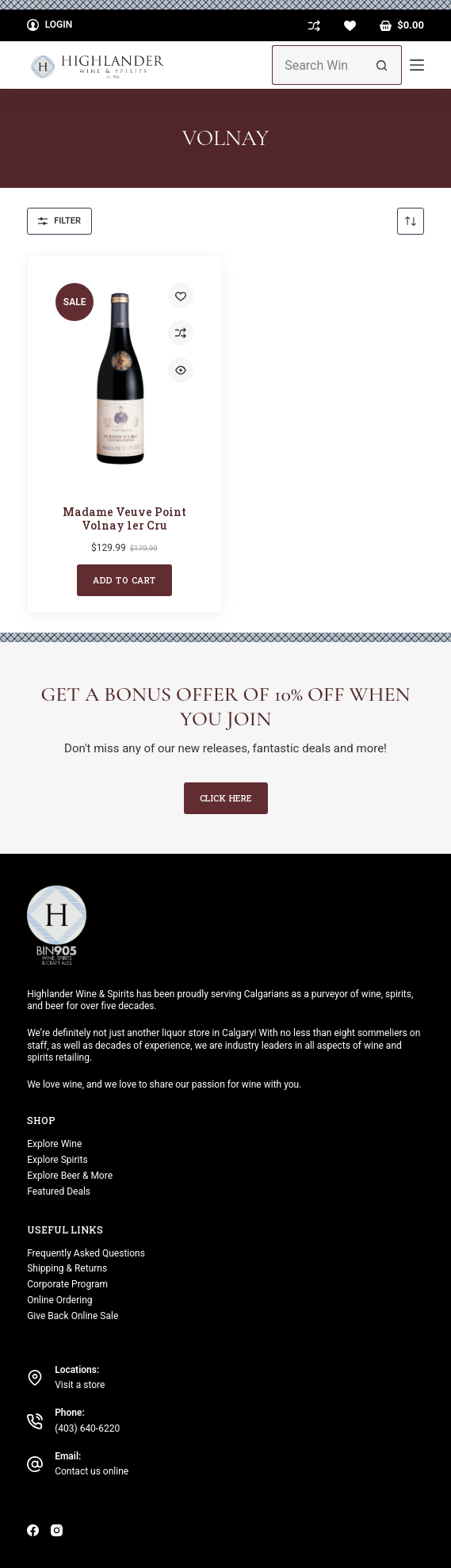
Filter (59, 221)
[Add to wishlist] (180, 295)
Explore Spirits (57, 1159)
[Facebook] (33, 1530)
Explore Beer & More (70, 1175)
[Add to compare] (180, 333)
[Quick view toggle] (180, 370)
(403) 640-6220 (87, 1428)
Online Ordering (59, 1300)
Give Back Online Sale (72, 1315)
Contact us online (91, 1471)
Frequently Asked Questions (86, 1253)
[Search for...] (317, 65)
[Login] (49, 25)
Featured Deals (58, 1191)
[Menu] (417, 65)
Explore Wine (54, 1143)
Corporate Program (67, 1284)
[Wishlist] (350, 26)
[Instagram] (57, 1530)
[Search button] (382, 65)
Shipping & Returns (67, 1268)
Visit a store (80, 1384)
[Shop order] (410, 221)
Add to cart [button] (124, 580)
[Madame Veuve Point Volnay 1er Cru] (124, 378)
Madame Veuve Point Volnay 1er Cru (124, 518)
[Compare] (314, 26)
